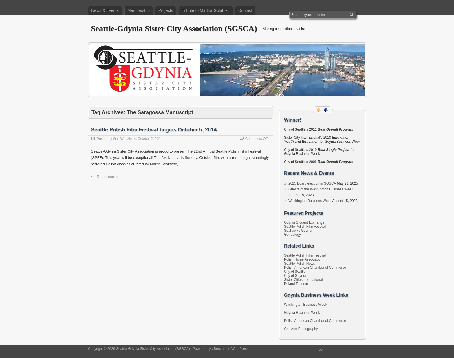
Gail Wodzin (122, 139)
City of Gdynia (295, 276)
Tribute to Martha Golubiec (206, 10)
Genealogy (292, 235)
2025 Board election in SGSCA (312, 183)
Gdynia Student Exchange (304, 222)
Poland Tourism (296, 284)
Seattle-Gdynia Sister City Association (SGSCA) (174, 28)
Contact (245, 10)
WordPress (239, 349)
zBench (218, 349)
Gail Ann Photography (301, 329)
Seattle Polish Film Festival (305, 227)
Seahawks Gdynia (298, 231)
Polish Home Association (303, 259)
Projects (165, 10)
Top (320, 350)
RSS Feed (319, 110)
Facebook (326, 110)
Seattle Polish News (299, 263)
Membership (138, 10)
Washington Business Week (310, 201)
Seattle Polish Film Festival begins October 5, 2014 (154, 130)
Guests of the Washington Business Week (320, 189)
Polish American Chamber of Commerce (315, 268)
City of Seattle (295, 272)
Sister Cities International (303, 280)
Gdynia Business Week (302, 313)
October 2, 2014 (150, 139)
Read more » (107, 177)
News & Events (105, 10)
